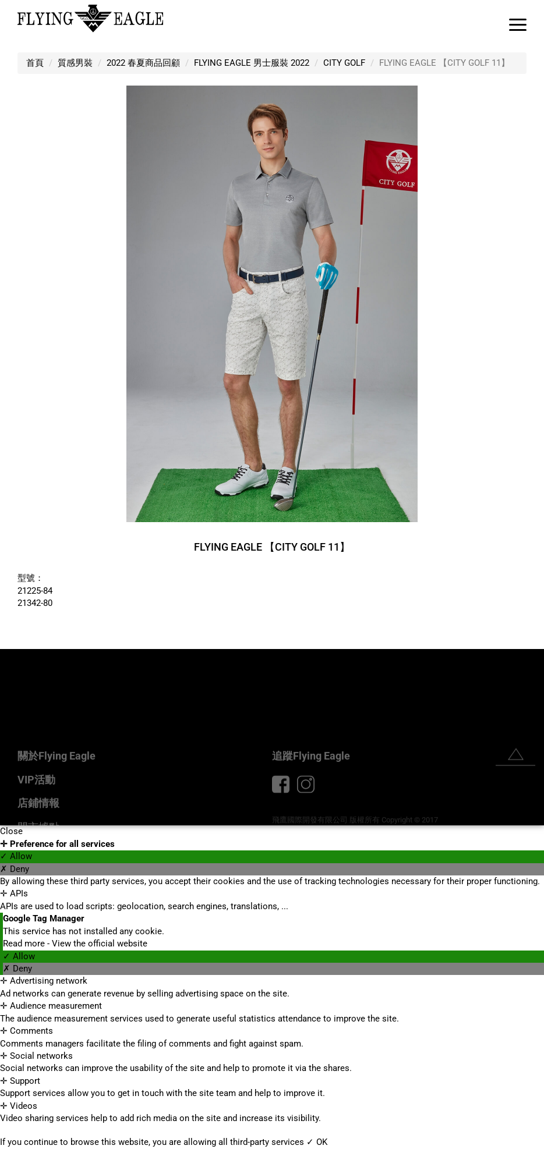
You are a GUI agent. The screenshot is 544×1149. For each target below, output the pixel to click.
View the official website (99, 943)
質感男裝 (75, 63)
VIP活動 (36, 813)
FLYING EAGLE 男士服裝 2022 (251, 63)
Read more (25, 943)
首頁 (35, 63)
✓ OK (316, 1142)
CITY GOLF (344, 63)
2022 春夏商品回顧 (143, 63)
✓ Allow (16, 856)
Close (11, 831)
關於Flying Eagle (56, 789)
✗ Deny (14, 869)
